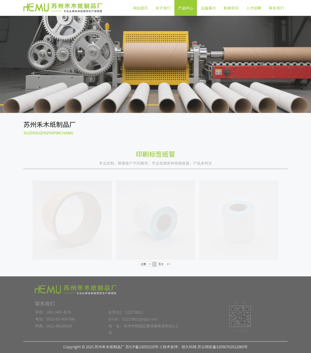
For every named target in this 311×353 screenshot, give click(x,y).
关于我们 (163, 7)
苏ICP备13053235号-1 (143, 345)
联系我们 (276, 7)
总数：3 (146, 264)
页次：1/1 (164, 264)
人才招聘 (253, 7)
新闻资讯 (231, 7)
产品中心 (185, 7)
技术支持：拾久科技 (180, 345)
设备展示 (208, 7)
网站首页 (140, 7)
